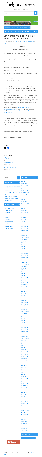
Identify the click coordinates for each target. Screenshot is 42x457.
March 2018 (24, 251)
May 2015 (23, 307)
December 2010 (25, 403)
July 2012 (23, 367)
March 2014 (24, 325)
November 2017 (25, 260)
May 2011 (23, 399)
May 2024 (23, 199)
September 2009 (25, 414)
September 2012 (25, 363)
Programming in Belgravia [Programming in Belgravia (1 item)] (28, 438)
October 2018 (24, 235)
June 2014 (23, 318)
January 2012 (24, 381)
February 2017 (24, 278)
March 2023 (24, 210)
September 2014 (25, 311)
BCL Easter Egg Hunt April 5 (11, 167)
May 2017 (23, 273)
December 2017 (25, 257)
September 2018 (25, 237)
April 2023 (23, 208)
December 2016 (25, 282)
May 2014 (23, 320)
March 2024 (24, 201)
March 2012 (24, 376)
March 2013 (24, 349)
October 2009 (24, 412)
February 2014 (24, 327)
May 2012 (23, 372)
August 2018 (24, 239)
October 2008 (24, 428)
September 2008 (25, 430)
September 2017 (25, 264)
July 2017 (23, 269)
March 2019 (24, 224)
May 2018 (23, 246)
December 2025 (25, 190)
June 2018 (23, 244)
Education (7, 219)
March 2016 (24, 300)
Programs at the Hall (10, 221)
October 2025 (24, 195)
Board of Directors (9, 226)
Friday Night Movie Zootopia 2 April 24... (14, 158)
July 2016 (23, 293)
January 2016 (24, 304)
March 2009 (24, 421)
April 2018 (23, 248)
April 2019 (23, 221)
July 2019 (23, 219)
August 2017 (24, 266)
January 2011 (24, 401)
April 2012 (23, 374)
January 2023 (24, 212)
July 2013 (23, 340)
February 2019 (24, 226)
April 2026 (23, 181)
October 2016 (24, 286)
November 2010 (25, 405)
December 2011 (25, 383)
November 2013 (25, 334)
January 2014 (24, 329)
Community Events (24, 41)
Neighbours (6, 43)
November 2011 (25, 385)
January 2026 (24, 188)
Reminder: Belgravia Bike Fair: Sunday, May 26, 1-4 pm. (20, 31)
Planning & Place (9, 210)
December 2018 (25, 230)
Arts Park (7, 224)
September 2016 (25, 289)
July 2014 (23, 316)
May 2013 (23, 345)
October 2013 (24, 336)
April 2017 (23, 275)
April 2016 (23, 298)
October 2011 (24, 387)
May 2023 (23, 206)
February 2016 (24, 302)
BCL (16, 41)
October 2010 (24, 408)
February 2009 (24, 423)
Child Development (9, 228)
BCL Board (7, 217)
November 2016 (25, 284)
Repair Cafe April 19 (9, 162)
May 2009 (23, 417)
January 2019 (24, 228)
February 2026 (24, 185)
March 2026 (24, 183)
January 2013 (24, 354)
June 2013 (23, 343)
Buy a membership (12, 442)
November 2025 (25, 192)
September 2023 (25, 203)
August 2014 (24, 313)
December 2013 (25, 331)
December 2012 (25, 356)
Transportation (8, 215)
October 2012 (24, 361)
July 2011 (23, 394)
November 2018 (25, 233)
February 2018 (24, 253)
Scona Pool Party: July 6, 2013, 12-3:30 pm (18, 27)
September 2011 (25, 390)
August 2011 (24, 392)
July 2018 (23, 242)
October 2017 (24, 262)
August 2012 (24, 365)
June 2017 (23, 271)
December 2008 (25, 426)
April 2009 (23, 419)
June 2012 (23, 370)
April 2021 (23, 215)
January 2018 (24, 255)
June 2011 (23, 396)
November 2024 (25, 197)
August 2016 (24, 291)
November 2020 (25, 217)
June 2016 (23, 295)
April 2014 (23, 322)
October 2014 (24, 309)
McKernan (31, 41)
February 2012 (24, 379)
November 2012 (25, 358)
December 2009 (25, 410)
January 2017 (24, 280)
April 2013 (23, 347)
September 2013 (25, 338)
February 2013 (24, 352)
